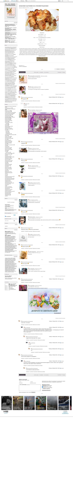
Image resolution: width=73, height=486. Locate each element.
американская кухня (8, 189)
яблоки (6, 101)
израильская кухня (8, 141)
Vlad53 (6, 244)
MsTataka (14, 240)
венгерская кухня (7, 192)
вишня (9, 53)
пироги (12, 76)
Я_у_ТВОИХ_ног (7, 252)
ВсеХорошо (15, 246)
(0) (10, 28)
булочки (10, 52)
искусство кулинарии (8, 138)
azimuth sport (14, 47)
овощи (8, 72)
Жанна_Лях (10, 265)
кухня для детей (7, 148)
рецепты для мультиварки (9, 153)
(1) (9, 40)
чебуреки (7, 97)
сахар (6, 83)
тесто (8, 91)
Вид (60, 1)
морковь (9, 70)
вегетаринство (7, 193)
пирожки (7, 77)
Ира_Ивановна (14, 247)
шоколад (7, 100)
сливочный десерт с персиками (9, 86)
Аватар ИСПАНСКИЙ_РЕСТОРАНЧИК (11, 12)
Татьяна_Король (11, 233)
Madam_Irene (7, 240)
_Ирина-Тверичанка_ (32, 251)
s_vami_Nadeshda (7, 242)
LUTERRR (13, 258)
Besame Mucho (7, 204)
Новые (64, 72)
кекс (11, 61)
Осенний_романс (7, 270)
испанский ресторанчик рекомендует (10, 106)
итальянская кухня (8, 122)
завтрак (12, 55)
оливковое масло (7, 73)
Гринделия (6, 265)
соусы (14, 87)
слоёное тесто (8, 152)
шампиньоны (10, 98)
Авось (28, 0)
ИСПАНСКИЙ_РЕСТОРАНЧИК (27, 97)
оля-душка (12, 250)
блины (6, 52)
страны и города (7, 136)
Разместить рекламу (65, 482)
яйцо (11, 101)
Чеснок (12, 48)
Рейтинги (23, 0)
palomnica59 (12, 241)
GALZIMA (6, 238)
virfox (30, 165)
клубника (10, 62)
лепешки (8, 68)
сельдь (6, 84)
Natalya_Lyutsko (7, 241)
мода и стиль (7, 159)
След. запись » (46, 72)
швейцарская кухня (8, 172)
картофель (7, 61)
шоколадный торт (12, 100)
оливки (13, 72)
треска (15, 92)
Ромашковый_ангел (11, 251)
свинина (9, 83)
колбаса (11, 63)
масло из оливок (11, 69)
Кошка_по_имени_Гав (8, 248)
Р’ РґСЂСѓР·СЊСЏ (12, 17)
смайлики (28, 384)
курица (15, 67)
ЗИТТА (11, 247)
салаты (13, 82)
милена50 (11, 249)
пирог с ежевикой (14, 75)
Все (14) (16, 199)
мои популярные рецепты (9, 113)
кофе (11, 64)
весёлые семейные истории (9, 191)
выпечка (6, 124)
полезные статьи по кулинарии (9, 134)
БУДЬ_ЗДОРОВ (14, 278)
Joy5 (30, 199)
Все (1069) (15, 22)
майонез (7, 69)
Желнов (30, 148)
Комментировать (22, 72)
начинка (11, 71)
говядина (6, 54)
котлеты (8, 64)
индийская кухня (7, 190)
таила (6, 234)
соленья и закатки (8, 186)
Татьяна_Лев (12, 270)
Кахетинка (11, 231)
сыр (10, 88)
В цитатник (63, 83)
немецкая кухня (7, 157)
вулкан (12, 53)
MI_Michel (31, 234)
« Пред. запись (36, 72)
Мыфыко (14, 268)
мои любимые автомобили (9, 179)
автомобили (7, 188)
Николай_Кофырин (8, 250)
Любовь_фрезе (10, 268)
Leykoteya (6, 239)
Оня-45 (15, 250)
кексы (13, 61)
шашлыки (6, 99)
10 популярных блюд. (8, 47)
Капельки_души (14, 266)
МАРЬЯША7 (8, 249)
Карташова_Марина (8, 267)
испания (6, 59)
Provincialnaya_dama (8, 261)
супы (5, 173)
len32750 (13, 262)
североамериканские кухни (9, 176)
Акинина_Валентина (10, 244)
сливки (11, 85)
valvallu (15, 233)
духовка (7, 55)
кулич (6, 67)
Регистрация (14, 0)
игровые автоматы (10, 58)
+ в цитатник (31, 7)
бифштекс (12, 50)
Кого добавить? (12, 236)
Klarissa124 (10, 258)
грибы (14, 54)
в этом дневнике (8, 216)
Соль (9, 48)
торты (13, 92)
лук (13, 68)
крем (14, 65)
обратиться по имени (37, 86)
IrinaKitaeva (6, 233)
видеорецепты (7, 137)
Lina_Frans (9, 259)
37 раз (23, 65)
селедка (13, 83)
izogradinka (13, 238)
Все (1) (16, 224)
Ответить (57, 83)
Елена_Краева (7, 247)
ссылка (39, 77)
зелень (8, 57)
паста (6, 74)
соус (12, 87)
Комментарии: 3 (11, 205)
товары (6, 163)
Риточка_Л (6, 251)
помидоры (7, 79)
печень (13, 74)
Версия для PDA (65, 481)
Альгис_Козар (13, 245)
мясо (14, 70)
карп (13, 60)
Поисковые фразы (13, 289)
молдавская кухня (7, 161)
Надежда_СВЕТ (7, 269)
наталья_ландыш (7, 271)
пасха (8, 74)
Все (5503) (15, 256)
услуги (6, 174)
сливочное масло (14, 85)
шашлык (15, 98)
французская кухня (8, 126)
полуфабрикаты (8, 133)
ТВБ (12, 232)
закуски (6, 150)
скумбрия (7, 85)
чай (5, 185)
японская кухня (7, 165)
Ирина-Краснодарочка (8, 266)
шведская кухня (7, 167)
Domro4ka (10, 237)
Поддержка (58, 0)
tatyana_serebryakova (8, 243)
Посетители (12, 288)
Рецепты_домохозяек (8, 278)
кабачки (9, 59)
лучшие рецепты (7, 111)
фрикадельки (12, 95)
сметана (9, 87)
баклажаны (7, 50)
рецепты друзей (7, 118)
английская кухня (7, 147)
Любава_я (6, 268)
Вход (17, 0)
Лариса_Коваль (14, 248)
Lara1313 (6, 259)
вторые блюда (7, 140)
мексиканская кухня (8, 160)
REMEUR (12, 261)
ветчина (6, 53)
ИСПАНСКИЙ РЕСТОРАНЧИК (5, 5)
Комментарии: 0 (11, 208)
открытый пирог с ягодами (13, 73)
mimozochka (11, 240)
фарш (9, 94)
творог (9, 90)
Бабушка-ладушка (8, 246)
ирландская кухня (7, 164)
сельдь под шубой (11, 84)
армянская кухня (7, 171)
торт (11, 91)
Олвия (11, 269)
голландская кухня (8, 177)
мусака (12, 70)
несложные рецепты (8, 116)
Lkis (12, 259)
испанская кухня (7, 110)
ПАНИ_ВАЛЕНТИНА (8, 232)
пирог (10, 75)
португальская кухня (8, 187)
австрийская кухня (8, 158)
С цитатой (60, 83)
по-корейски (14, 77)
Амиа (16, 245)
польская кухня (7, 183)
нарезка (8, 71)
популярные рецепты (8, 114)
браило (12, 246)
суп (8, 88)
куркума (6, 68)
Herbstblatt (9, 238)
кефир (6, 62)
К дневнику (41, 72)
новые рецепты (7, 115)
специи (6, 88)
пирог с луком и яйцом (8, 76)
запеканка (7, 56)
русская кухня (7, 119)
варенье (6, 170)
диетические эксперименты (9, 144)
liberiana (9, 239)
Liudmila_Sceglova (13, 239)
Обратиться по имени (36, 100)
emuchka (13, 237)
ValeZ (15, 243)
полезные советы (7, 120)
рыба (8, 81)
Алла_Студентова (8, 245)
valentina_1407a (14, 263)
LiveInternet (6, 1)
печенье (7, 75)
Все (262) (15, 229)
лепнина (11, 68)
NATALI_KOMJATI (7, 260)
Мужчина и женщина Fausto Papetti (10, 209)
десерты (6, 121)
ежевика (10, 55)
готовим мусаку (11, 54)
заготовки (6, 146)
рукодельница (7, 180)
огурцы (11, 72)
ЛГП (5, 249)
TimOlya (13, 243)
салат (11, 81)
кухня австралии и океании (9, 178)
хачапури (7, 96)
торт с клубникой (10, 92)
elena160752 (7, 262)
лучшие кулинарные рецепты (9, 112)
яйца (9, 101)
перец (11, 74)
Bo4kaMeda (7, 237)
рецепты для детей (8, 149)
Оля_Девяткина (31, 268)
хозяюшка (6, 127)
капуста (11, 60)
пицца (10, 77)
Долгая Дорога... (7, 206)
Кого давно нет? (7, 236)
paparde (10, 263)
